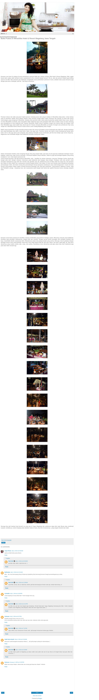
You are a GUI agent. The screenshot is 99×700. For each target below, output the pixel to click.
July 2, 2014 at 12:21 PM (22, 603)
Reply (5, 555)
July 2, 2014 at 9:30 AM (17, 550)
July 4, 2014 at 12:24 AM (21, 639)
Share (3, 542)
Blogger (40, 698)
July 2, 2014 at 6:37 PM (16, 616)
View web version (37, 695)
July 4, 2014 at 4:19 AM (21, 649)
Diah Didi (10, 561)
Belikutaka (7, 572)
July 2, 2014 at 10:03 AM (22, 561)
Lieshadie (7, 593)
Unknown (7, 616)
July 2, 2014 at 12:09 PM (16, 593)
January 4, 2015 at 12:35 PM (17, 662)
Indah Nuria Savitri (9, 639)
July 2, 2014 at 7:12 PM (21, 628)
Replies (8, 558)
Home (37, 692)
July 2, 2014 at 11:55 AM (22, 582)
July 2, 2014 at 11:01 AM (17, 572)
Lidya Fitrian (7, 550)
